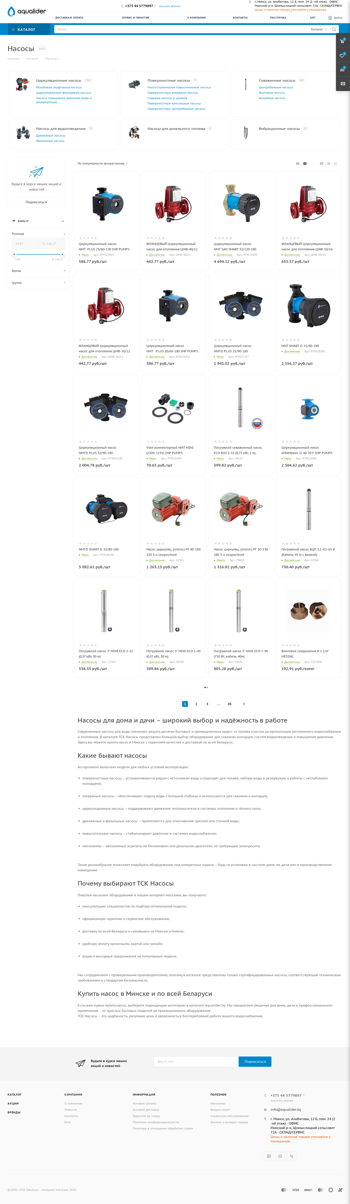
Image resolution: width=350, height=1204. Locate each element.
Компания (73, 1094)
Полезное (218, 1094)
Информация (144, 1094)
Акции (13, 1103)
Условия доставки (146, 1110)
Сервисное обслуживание (229, 1116)
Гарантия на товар (146, 1116)
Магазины (217, 1103)
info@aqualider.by (286, 1109)
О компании (73, 1103)
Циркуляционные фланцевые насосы (63, 93)
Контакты (71, 1116)
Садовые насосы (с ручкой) (167, 98)
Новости (71, 1110)
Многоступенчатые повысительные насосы (179, 87)
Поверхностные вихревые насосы (173, 93)
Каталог (15, 1094)
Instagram (269, 1156)
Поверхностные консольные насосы (174, 103)
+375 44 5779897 (139, 6)
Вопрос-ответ (220, 1110)
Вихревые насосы (272, 98)
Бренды (14, 1112)
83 (229, 704)
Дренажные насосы (50, 135)
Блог (68, 1122)
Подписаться (255, 1061)
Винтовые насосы (272, 93)
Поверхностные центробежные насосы (176, 109)
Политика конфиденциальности (156, 1122)
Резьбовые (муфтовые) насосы (58, 87)
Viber (291, 1156)
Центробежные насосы (276, 87)
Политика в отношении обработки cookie (163, 1128)
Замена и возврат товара (229, 1122)
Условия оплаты (144, 1103)
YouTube (280, 1156)
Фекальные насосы (50, 141)
